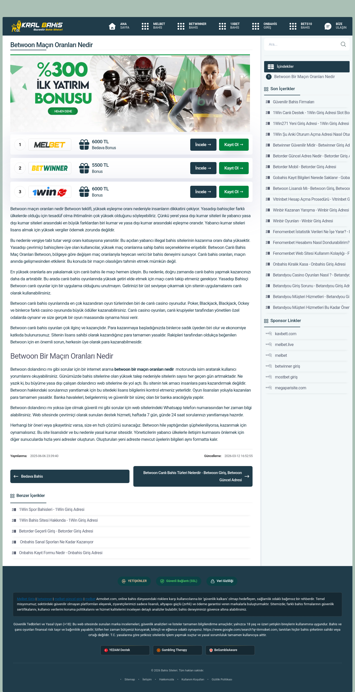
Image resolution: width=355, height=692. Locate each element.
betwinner (44, 599)
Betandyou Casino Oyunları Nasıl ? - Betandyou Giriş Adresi (308, 275)
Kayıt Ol (234, 144)
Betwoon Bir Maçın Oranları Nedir (304, 76)
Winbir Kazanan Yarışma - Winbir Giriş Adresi (307, 210)
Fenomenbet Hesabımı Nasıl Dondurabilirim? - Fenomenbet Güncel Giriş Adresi (308, 242)
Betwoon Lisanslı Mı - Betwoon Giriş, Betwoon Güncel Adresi (308, 188)
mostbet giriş (282, 377)
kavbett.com (281, 333)
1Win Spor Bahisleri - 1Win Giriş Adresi (48, 509)
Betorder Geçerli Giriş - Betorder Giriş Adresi (52, 531)
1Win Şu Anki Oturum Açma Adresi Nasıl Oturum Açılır (308, 134)
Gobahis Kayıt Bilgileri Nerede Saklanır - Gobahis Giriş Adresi (308, 177)
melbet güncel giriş (69, 599)
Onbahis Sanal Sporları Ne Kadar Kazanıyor (52, 542)
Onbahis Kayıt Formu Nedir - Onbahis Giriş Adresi (57, 553)
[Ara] (343, 44)
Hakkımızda (166, 679)
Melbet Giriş (26, 599)
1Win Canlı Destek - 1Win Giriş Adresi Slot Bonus (308, 112)
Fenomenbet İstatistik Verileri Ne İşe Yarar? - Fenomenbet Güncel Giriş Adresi (308, 231)
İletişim (147, 679)
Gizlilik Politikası (222, 679)
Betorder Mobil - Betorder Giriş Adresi (301, 167)
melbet (276, 355)
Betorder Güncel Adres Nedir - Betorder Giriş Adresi (308, 156)
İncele (203, 144)
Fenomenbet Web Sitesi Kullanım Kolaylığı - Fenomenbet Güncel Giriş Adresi (308, 253)
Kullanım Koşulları (192, 679)
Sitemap (130, 679)
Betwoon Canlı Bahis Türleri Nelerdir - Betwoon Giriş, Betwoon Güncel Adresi (196, 476)
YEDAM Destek (117, 650)
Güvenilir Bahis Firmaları (290, 102)
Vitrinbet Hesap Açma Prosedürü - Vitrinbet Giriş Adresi (308, 199)
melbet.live (279, 344)
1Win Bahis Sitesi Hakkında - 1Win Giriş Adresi (55, 520)
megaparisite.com (286, 388)
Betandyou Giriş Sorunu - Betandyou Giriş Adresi (308, 286)
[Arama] (301, 44)
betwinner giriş (283, 366)
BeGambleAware (223, 650)
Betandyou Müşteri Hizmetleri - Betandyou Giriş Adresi (308, 296)
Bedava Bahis (28, 476)
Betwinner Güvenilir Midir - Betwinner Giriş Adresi (308, 145)
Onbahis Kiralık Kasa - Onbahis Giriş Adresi (305, 264)
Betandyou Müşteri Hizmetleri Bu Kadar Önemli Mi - (308, 307)
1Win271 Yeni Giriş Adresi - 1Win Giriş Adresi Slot (308, 123)
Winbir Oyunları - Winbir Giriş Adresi (299, 221)
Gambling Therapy (172, 650)
